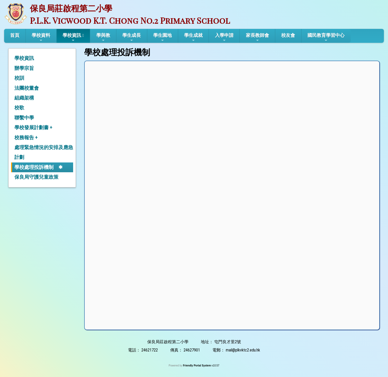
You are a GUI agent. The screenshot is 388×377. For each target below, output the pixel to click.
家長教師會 (257, 37)
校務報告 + (26, 138)
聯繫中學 (24, 118)
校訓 (19, 78)
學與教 (103, 37)
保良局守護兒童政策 (36, 177)
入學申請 (224, 37)
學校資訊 (72, 37)
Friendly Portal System (197, 365)
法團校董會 (26, 88)
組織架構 (24, 98)
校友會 (288, 35)
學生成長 (131, 37)
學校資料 (41, 37)
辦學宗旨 (24, 68)
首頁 (14, 35)
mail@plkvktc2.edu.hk (243, 350)
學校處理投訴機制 (34, 167)
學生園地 (162, 37)
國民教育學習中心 (325, 37)
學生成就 (193, 37)
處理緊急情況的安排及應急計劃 (43, 152)
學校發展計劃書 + (33, 127)
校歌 (19, 108)
